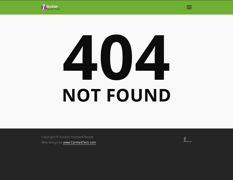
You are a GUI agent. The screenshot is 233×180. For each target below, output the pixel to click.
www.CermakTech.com (79, 142)
